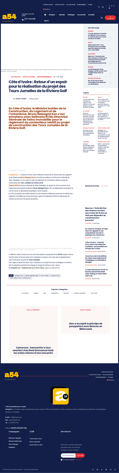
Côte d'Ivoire (29, 77)
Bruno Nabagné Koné (32, 275)
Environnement (44, 77)
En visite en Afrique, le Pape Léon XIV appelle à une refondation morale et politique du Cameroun (96, 232)
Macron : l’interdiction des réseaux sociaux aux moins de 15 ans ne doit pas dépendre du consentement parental (97, 59)
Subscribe (80, 455)
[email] (68, 455)
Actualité (15, 77)
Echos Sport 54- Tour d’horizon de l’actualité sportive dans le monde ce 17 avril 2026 (97, 47)
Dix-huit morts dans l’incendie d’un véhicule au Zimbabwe (97, 82)
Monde (90, 31)
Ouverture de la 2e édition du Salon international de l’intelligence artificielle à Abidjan (96, 259)
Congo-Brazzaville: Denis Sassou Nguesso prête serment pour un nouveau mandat (89, 148)
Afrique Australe (94, 78)
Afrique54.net (19, 275)
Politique (86, 141)
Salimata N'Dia (55, 275)
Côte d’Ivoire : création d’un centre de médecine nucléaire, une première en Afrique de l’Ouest (96, 245)
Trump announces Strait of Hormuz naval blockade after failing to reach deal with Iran (96, 273)
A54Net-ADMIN (21, 99)
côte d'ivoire (44, 275)
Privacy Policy (78, 459)
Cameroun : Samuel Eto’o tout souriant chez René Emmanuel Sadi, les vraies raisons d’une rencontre (33, 350)
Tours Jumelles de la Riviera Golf (20, 278)
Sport (90, 42)
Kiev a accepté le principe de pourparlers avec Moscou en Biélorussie (85, 326)
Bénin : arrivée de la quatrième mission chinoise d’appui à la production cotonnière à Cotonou (103, 148)
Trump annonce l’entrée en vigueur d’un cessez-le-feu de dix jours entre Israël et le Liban (97, 36)
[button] (102, 7)
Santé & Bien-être (104, 128)
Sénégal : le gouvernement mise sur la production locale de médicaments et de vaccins (104, 134)
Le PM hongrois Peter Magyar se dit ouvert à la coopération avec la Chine (97, 71)
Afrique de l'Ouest (104, 141)
